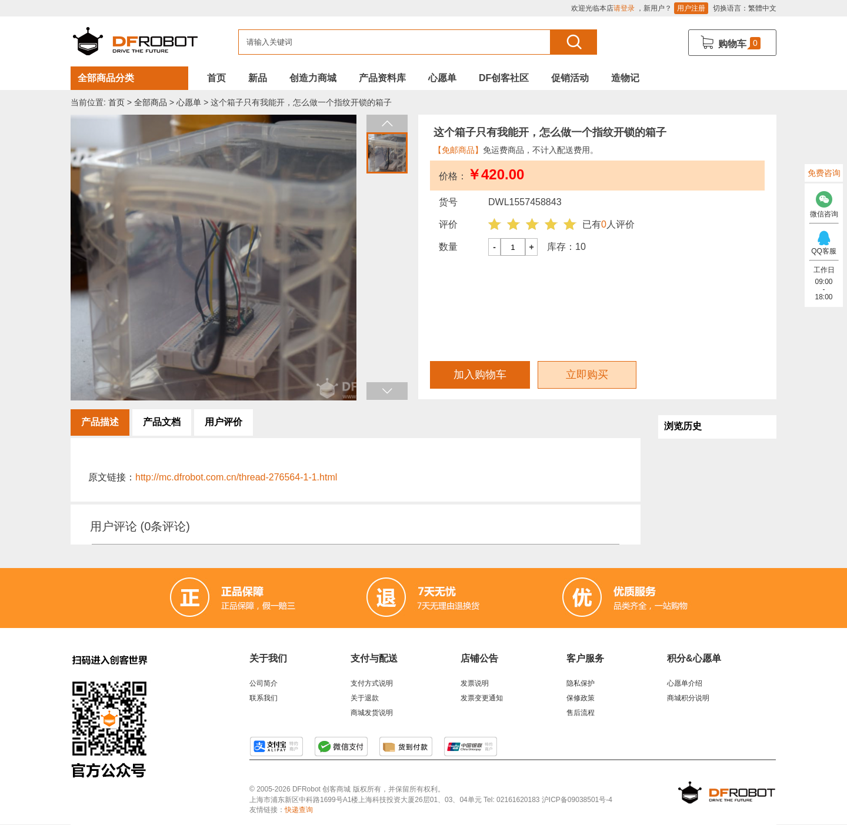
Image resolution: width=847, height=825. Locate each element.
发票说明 (475, 683)
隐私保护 (580, 683)
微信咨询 (824, 201)
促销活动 (570, 78)
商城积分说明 (688, 698)
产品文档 (162, 422)
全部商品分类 (106, 78)
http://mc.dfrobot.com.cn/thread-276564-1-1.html (236, 477)
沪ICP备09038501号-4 (577, 800)
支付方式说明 (372, 683)
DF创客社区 (504, 78)
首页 (216, 78)
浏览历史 (683, 426)
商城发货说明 (372, 713)
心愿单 (442, 78)
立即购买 (587, 374)
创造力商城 (312, 78)
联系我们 (263, 698)
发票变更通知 (482, 698)
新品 (257, 78)
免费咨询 (824, 173)
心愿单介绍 (684, 683)
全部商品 (150, 102)
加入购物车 (479, 374)
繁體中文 (762, 8)
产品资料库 (382, 78)
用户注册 (691, 8)
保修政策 (580, 698)
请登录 (624, 8)
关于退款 (365, 698)
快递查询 (299, 810)
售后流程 (580, 713)
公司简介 (263, 683)
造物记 (625, 78)
